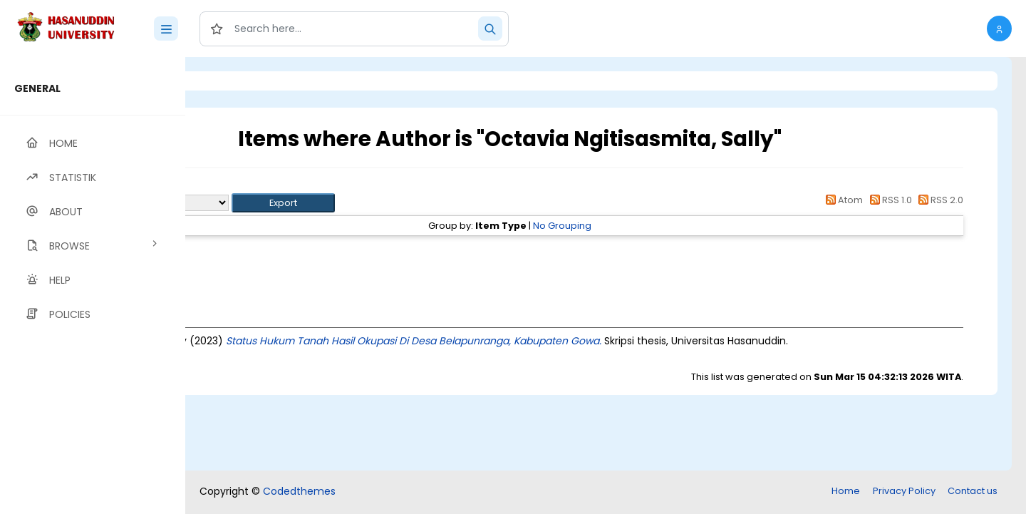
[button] (999, 28)
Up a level (262, 186)
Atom (842, 200)
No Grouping (651, 226)
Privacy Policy (904, 491)
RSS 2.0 (938, 200)
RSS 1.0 (888, 200)
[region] (92, 285)
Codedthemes (299, 491)
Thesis (290, 251)
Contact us (973, 491)
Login (246, 81)
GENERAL (37, 88)
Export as (254, 203)
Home (845, 491)
